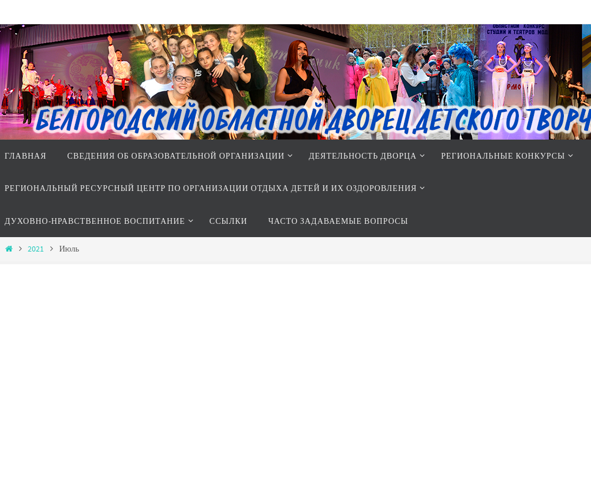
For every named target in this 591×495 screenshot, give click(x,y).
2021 (36, 248)
